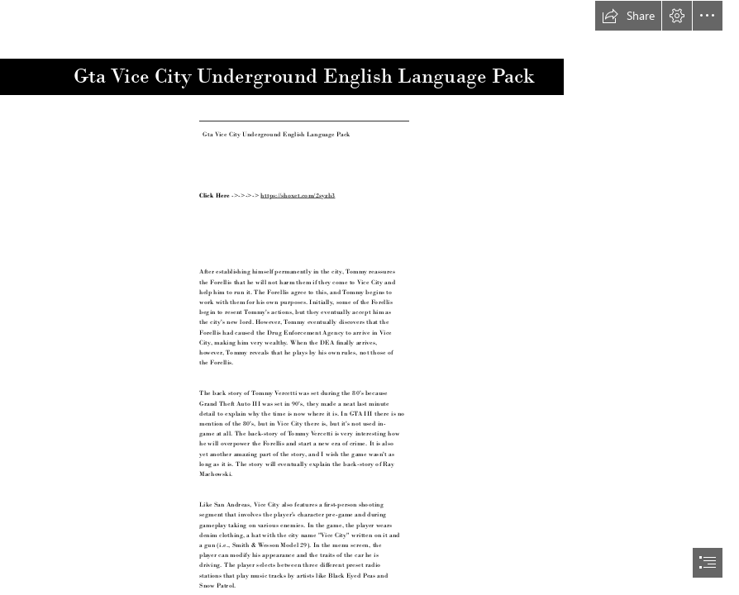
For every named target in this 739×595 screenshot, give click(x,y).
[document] (369, 297)
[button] (628, 16)
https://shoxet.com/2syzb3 (297, 194)
